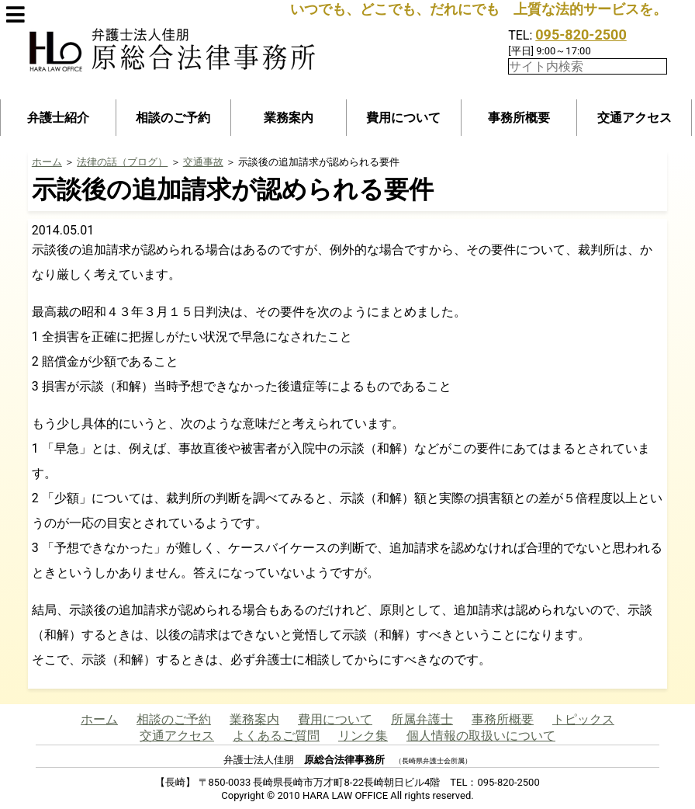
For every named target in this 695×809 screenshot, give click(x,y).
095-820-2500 (580, 34)
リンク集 (363, 735)
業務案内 (288, 117)
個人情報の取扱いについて (480, 735)
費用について (403, 117)
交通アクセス (634, 117)
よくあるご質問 (276, 735)
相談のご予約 (173, 117)
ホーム (47, 162)
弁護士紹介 (58, 117)
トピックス (583, 719)
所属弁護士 (422, 719)
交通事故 (203, 162)
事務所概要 (519, 117)
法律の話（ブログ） (122, 162)
